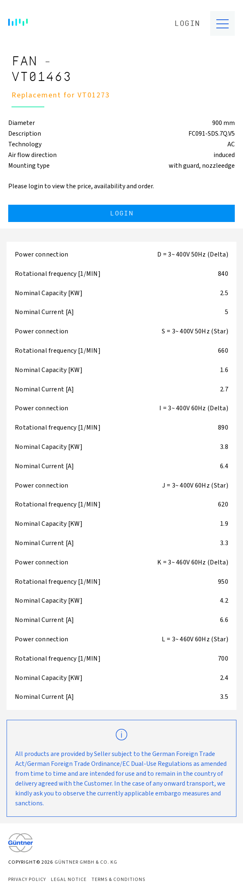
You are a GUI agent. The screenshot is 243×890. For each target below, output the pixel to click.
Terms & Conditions (118, 879)
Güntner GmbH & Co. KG (86, 862)
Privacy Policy (27, 879)
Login (187, 23)
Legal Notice (69, 879)
